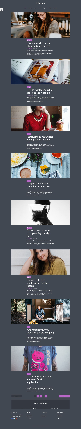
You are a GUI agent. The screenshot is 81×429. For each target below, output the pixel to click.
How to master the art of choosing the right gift (40, 91)
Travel (28, 326)
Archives (35, 8)
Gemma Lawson (30, 95)
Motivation (29, 40)
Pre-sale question (60, 416)
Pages (44, 8)
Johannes (40, 3)
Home (25, 8)
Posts (40, 8)
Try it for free (59, 415)
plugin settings (57, 408)
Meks (37, 425)
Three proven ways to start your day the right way (39, 233)
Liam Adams (30, 48)
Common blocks (29, 415)
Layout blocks (29, 418)
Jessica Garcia (30, 288)
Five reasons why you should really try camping (40, 331)
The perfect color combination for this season (38, 283)
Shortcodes (44, 415)
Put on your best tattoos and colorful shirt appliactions (39, 379)
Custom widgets (44, 416)
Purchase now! (59, 418)
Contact (43, 418)
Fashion (28, 277)
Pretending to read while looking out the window (40, 138)
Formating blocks (29, 416)
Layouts (30, 8)
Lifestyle (28, 87)
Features (49, 8)
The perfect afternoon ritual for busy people (38, 185)
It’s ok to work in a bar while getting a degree (38, 44)
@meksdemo (43, 403)
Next (64, 396)
